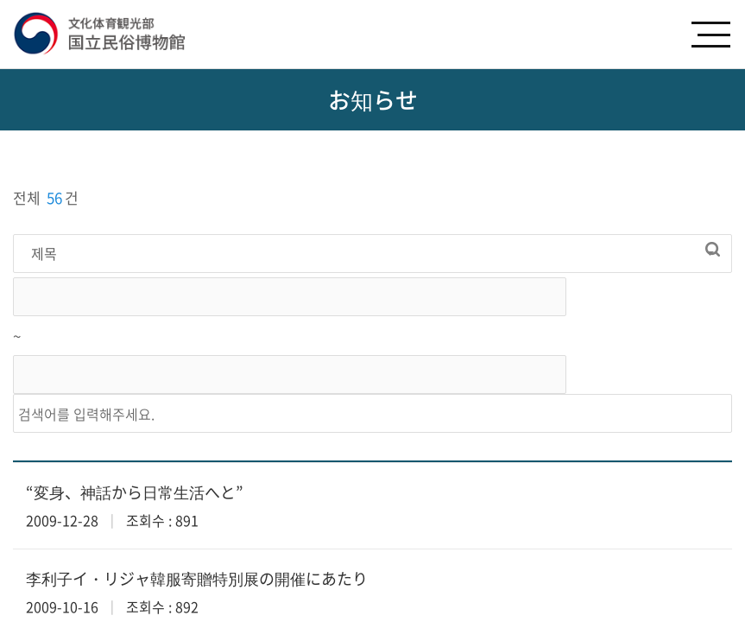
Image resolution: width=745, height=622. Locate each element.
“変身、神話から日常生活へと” (134, 492)
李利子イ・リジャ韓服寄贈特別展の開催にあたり (197, 578)
